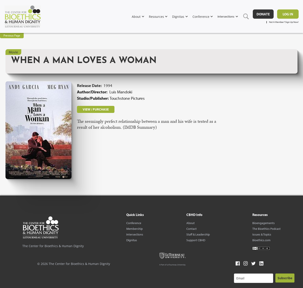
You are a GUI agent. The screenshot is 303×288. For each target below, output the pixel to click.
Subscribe (285, 278)
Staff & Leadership (198, 234)
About (190, 223)
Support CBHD (195, 240)
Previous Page (12, 35)
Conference (133, 223)
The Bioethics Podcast (266, 229)
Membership (134, 229)
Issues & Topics (261, 234)
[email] (253, 278)
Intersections (134, 234)
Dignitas (131, 240)
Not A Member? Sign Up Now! (284, 22)
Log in (288, 14)
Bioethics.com (261, 240)
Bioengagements (263, 223)
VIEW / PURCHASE (96, 109)
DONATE (263, 14)
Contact (191, 229)
